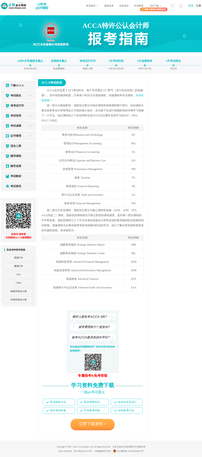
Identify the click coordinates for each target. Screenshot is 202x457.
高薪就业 (124, 6)
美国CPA (18, 257)
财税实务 (109, 6)
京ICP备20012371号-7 (83, 451)
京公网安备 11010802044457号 (128, 451)
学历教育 (138, 6)
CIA (18, 274)
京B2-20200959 (65, 451)
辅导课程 (15, 156)
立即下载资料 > (92, 424)
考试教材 (15, 176)
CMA (18, 283)
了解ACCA (17, 85)
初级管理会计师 (18, 291)
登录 (191, 5)
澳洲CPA (18, 266)
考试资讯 (15, 186)
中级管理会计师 (18, 299)
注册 (198, 5)
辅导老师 (15, 166)
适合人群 (15, 145)
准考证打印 (17, 105)
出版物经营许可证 (103, 451)
